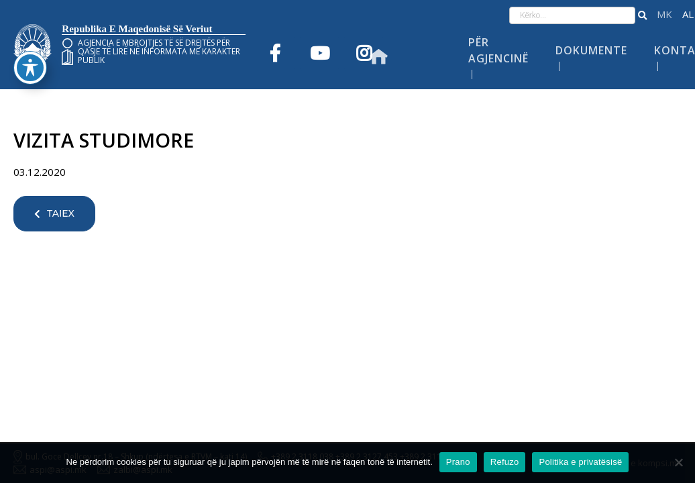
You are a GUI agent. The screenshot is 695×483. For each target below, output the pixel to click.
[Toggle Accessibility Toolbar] (30, 41)
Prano (458, 462)
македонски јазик (664, 14)
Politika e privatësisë (580, 462)
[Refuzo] (678, 462)
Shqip (688, 14)
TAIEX (54, 213)
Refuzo (504, 462)
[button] (642, 15)
